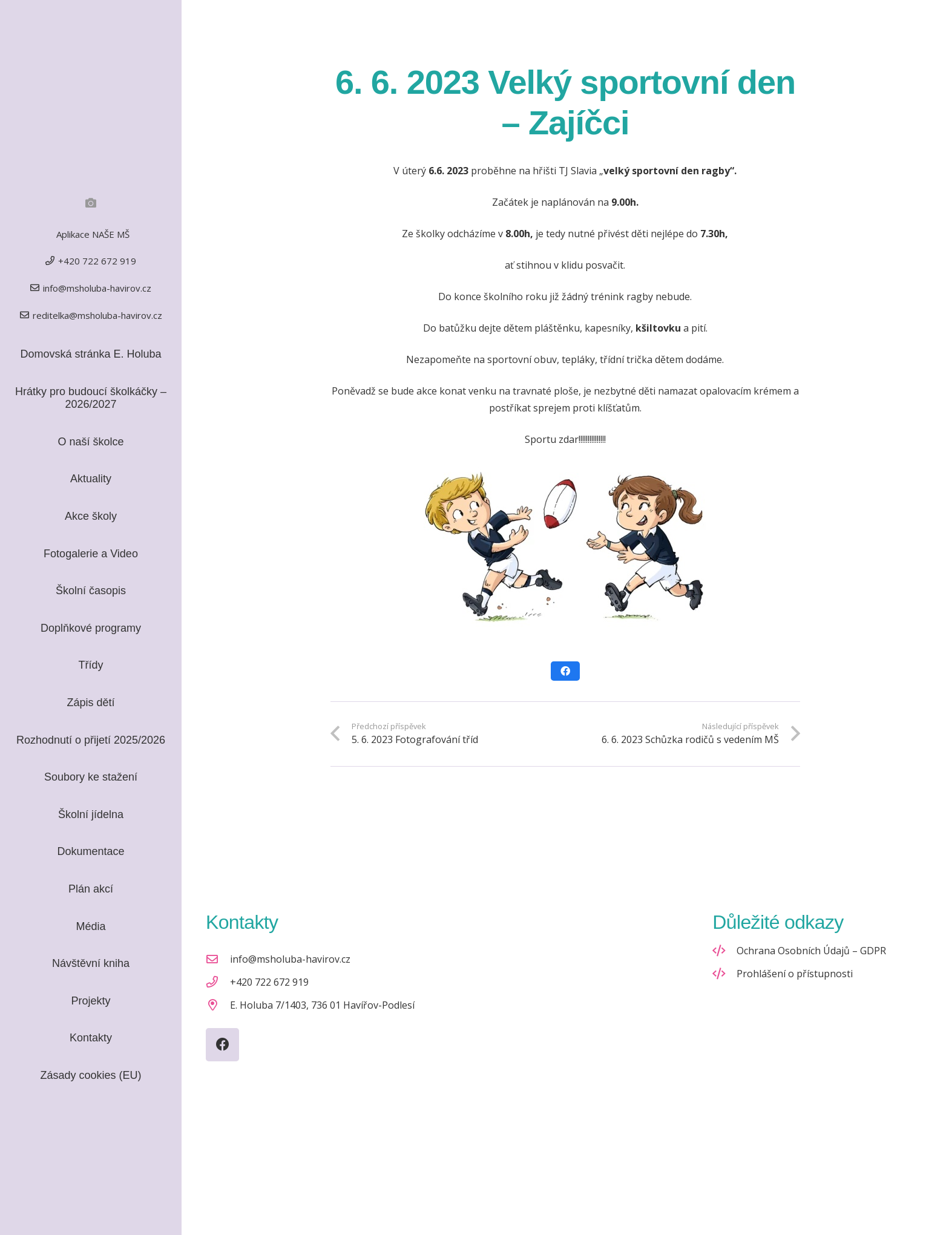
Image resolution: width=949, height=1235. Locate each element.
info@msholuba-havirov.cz (290, 959)
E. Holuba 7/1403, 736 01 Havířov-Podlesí (322, 1005)
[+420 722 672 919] (218, 982)
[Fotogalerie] (91, 203)
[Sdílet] (565, 671)
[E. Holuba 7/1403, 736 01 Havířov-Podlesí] (218, 1005)
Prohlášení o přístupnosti (795, 973)
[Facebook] (222, 1044)
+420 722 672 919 (269, 982)
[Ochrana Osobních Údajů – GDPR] (724, 950)
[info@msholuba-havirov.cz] (218, 959)
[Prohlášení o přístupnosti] (724, 973)
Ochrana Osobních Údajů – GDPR (811, 950)
